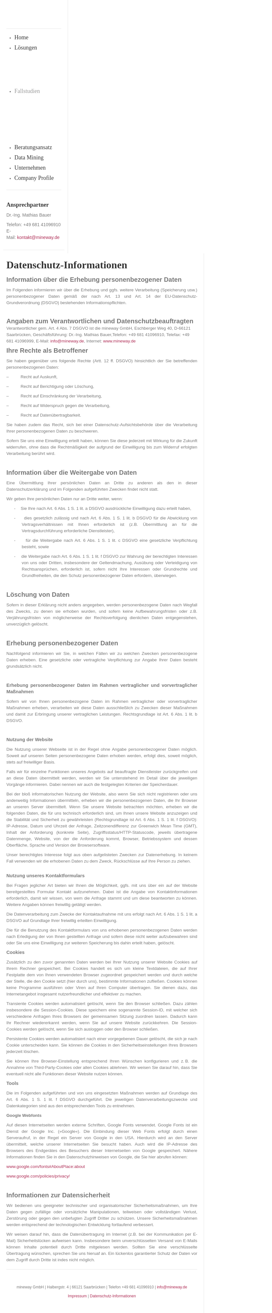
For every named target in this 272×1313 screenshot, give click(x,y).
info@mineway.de (172, 1287)
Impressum (77, 1296)
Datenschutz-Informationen (113, 1296)
